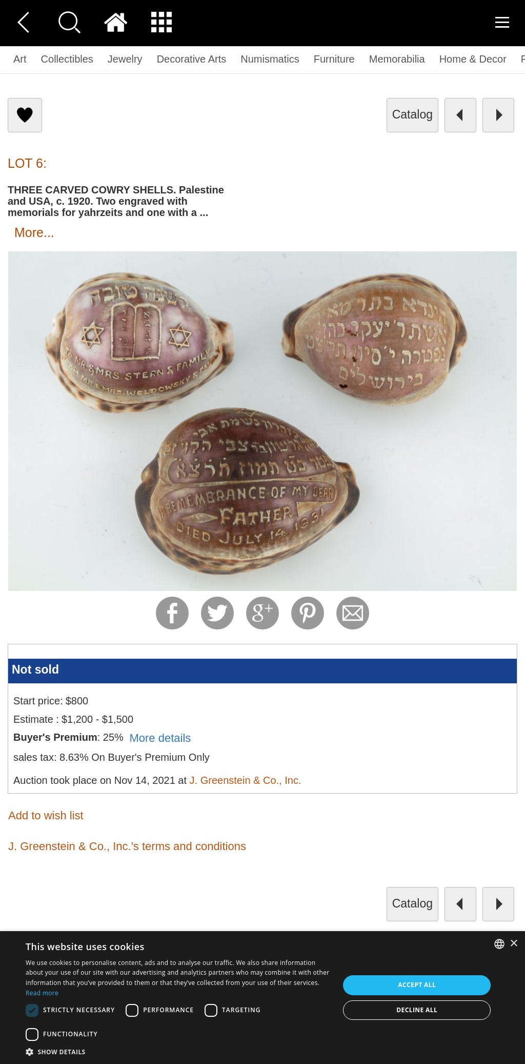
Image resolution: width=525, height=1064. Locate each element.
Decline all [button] (416, 1010)
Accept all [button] (417, 984)
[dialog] (262, 997)
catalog (412, 114)
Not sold (35, 669)
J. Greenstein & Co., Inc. (245, 780)
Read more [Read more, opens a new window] (42, 993)
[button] (178, 1051)
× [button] (513, 944)
